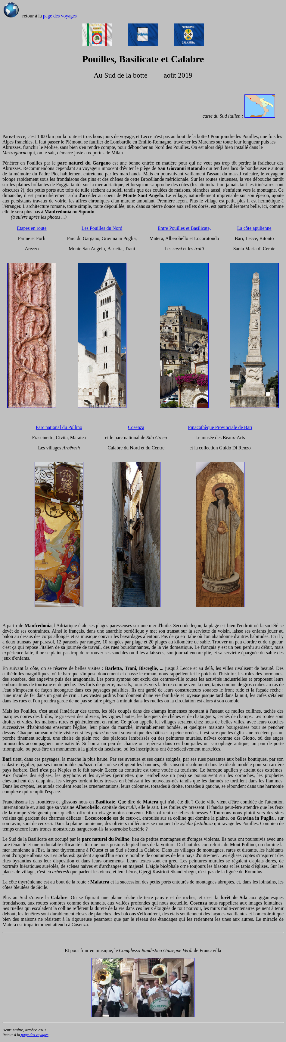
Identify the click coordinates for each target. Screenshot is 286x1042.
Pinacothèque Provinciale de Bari (220, 427)
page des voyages (60, 15)
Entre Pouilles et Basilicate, (184, 228)
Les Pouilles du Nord (102, 228)
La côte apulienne (254, 228)
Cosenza (136, 427)
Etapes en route (32, 228)
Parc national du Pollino (59, 427)
